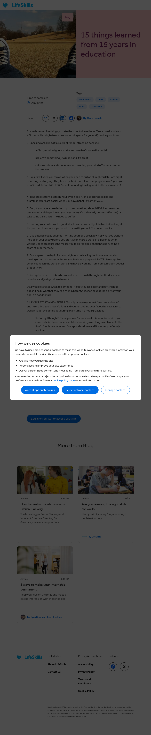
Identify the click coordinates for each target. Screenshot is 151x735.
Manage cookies (115, 389)
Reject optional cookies (80, 389)
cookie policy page (64, 380)
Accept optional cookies (40, 389)
